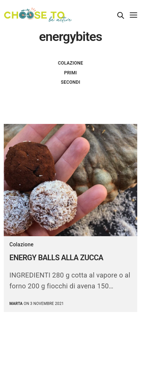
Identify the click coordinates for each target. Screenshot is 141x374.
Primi (70, 72)
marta (16, 304)
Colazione (70, 63)
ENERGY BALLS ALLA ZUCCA (56, 257)
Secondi (70, 82)
